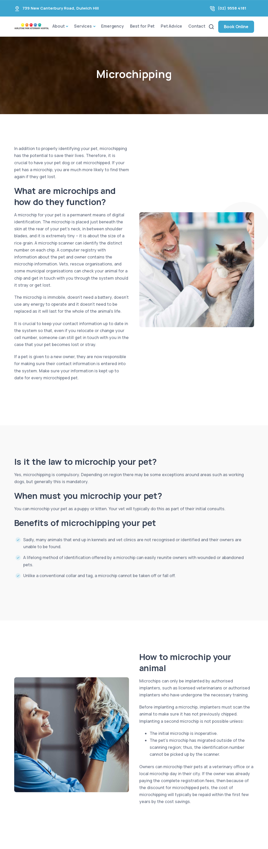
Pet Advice (171, 26)
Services (83, 26)
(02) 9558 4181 (232, 8)
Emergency (112, 26)
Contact (196, 26)
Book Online (236, 26)
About (58, 26)
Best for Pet (142, 26)
